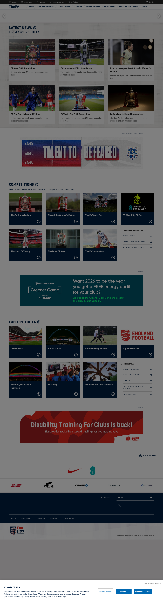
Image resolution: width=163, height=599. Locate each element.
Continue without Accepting (152, 592)
